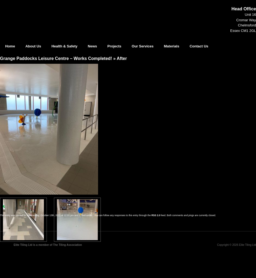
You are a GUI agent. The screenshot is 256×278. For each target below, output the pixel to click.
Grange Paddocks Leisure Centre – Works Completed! (56, 58)
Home (10, 46)
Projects (114, 46)
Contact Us (199, 46)
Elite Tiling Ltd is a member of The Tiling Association (48, 244)
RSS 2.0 (155, 215)
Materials (171, 46)
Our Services (143, 46)
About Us (33, 46)
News (92, 46)
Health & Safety (64, 46)
